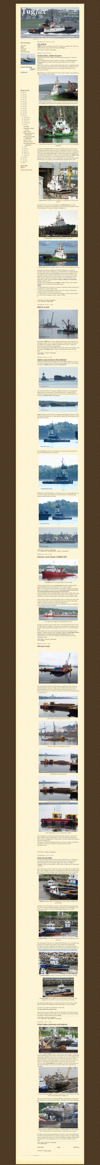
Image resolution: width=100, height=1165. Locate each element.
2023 (23, 97)
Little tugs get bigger (28, 141)
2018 (23, 106)
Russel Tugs (23, 45)
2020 (23, 103)
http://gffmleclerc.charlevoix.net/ (48, 1009)
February (26, 153)
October (26, 121)
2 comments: (53, 300)
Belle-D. (42, 353)
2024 (23, 95)
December (26, 117)
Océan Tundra (44, 1143)
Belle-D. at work (27, 131)
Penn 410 (59, 550)
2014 (23, 113)
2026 (23, 92)
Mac (24, 167)
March (25, 152)
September (26, 122)
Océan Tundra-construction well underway (52, 1024)
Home (58, 1147)
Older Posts (76, 1147)
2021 (23, 101)
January (25, 155)
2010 (23, 161)
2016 (23, 110)
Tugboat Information (25, 51)
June (25, 146)
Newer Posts (40, 1147)
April (25, 150)
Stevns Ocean (50, 301)
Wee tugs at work (27, 139)
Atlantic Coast (43, 550)
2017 (23, 108)
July (25, 124)
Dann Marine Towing (51, 550)
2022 (23, 99)
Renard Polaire (58, 1018)
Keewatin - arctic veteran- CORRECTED (52, 557)
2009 (23, 162)
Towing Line (23, 48)
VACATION (26, 126)
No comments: (53, 49)
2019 (23, 104)
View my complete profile (26, 169)
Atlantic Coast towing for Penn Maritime (52, 360)
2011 (23, 159)
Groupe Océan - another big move (49, 56)
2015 (23, 112)
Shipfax (22, 47)
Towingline (23, 50)
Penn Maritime (65, 550)
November (26, 119)
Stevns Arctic (43, 301)
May (25, 148)
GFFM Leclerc (44, 1018)
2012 (23, 157)
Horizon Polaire (51, 1018)
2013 (23, 115)
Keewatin (43, 640)
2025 (23, 94)
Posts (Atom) (47, 1150)
